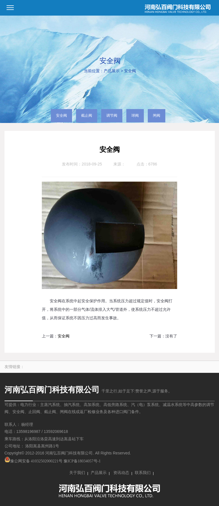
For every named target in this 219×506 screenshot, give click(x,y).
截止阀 (86, 116)
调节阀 (111, 116)
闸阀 (156, 116)
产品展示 (112, 71)
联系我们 (143, 473)
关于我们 (77, 473)
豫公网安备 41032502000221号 (34, 461)
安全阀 (130, 71)
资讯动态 (121, 473)
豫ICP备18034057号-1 (82, 461)
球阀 (135, 116)
